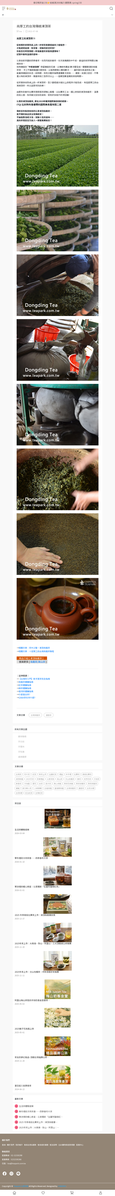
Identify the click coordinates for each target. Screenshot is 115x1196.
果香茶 (18, 783)
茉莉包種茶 (80, 783)
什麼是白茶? (24, 694)
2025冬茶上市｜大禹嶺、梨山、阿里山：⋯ (37, 1127)
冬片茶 (27, 774)
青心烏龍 (57, 783)
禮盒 (61, 774)
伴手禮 (68, 774)
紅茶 (34, 774)
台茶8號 (19, 793)
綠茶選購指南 (25, 688)
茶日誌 (21, 741)
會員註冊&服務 (30, 1144)
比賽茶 (77, 774)
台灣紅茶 (39, 793)
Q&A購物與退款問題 (66, 1144)
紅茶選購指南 (25, 685)
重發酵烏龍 (59, 788)
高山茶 (59, 779)
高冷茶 (48, 783)
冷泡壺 (27, 783)
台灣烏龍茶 (35, 715)
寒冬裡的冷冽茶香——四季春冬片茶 (33, 1111)
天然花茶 (87, 779)
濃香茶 (48, 715)
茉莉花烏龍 (68, 783)
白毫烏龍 (48, 788)
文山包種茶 (69, 779)
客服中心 (79, 1144)
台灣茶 (18, 774)
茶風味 (21, 746)
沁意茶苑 (50, 779)
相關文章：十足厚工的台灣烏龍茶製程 (36, 651)
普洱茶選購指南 (26, 691)
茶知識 (21, 751)
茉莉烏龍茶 (92, 783)
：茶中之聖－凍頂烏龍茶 (38, 647)
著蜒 (17, 788)
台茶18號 (90, 788)
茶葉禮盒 (40, 779)
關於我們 (10, 1144)
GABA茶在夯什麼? (27, 697)
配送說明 (53, 1144)
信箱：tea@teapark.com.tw (14, 1163)
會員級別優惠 (43, 1144)
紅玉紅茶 (28, 793)
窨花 (34, 783)
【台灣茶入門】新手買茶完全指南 (34, 678)
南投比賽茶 (86, 774)
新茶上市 (42, 774)
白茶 (41, 783)
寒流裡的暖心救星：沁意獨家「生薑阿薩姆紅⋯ (39, 1116)
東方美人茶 (26, 788)
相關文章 (23, 647)
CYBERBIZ (62, 1186)
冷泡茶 (96, 779)
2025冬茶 (30, 779)
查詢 (4, 1144)
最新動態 (22, 736)
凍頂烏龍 (19, 779)
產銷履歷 (22, 756)
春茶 (79, 779)
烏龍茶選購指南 (26, 681)
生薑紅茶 (52, 774)
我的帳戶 (19, 1144)
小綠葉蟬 (38, 788)
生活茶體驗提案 (24, 1106)
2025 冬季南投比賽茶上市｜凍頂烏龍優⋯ (36, 1122)
